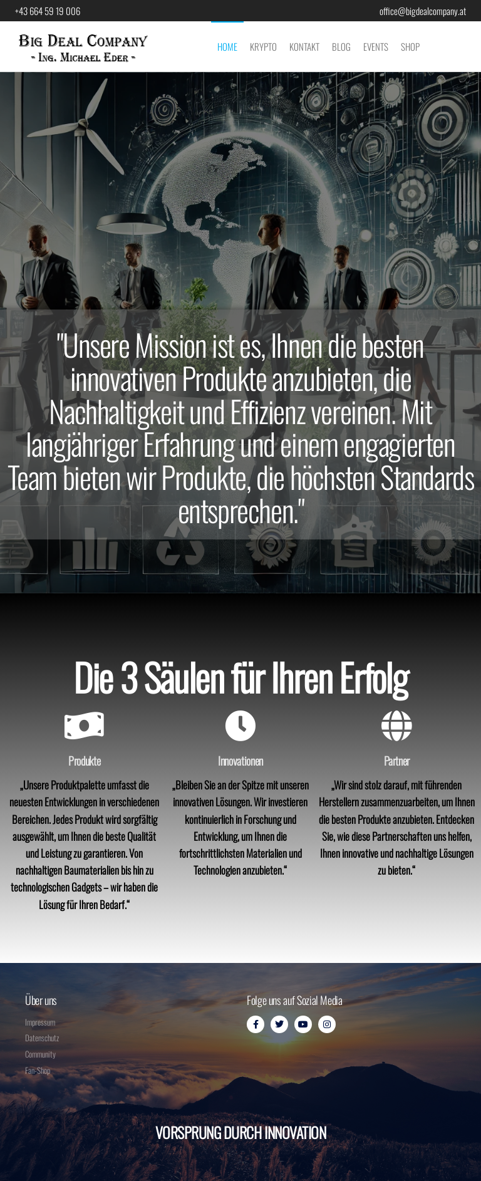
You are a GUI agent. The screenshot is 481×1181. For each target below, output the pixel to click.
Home (227, 46)
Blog (341, 46)
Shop (410, 46)
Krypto (263, 46)
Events (375, 46)
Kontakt (304, 46)
